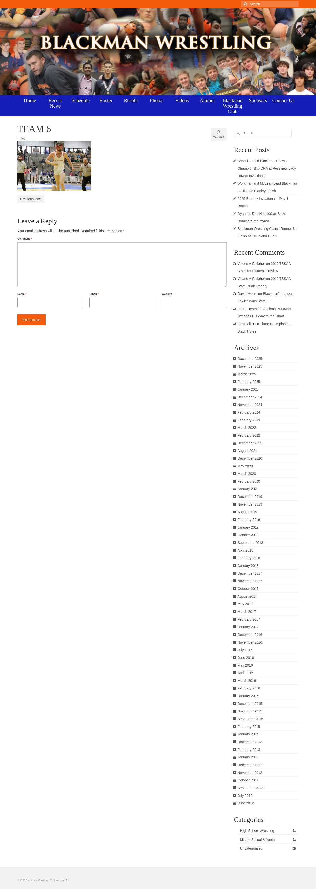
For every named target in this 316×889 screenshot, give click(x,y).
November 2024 (250, 405)
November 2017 (250, 581)
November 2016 (250, 642)
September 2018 (250, 543)
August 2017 (247, 596)
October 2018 (248, 535)
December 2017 (250, 573)
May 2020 (245, 466)
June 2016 (246, 658)
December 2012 (250, 765)
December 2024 (250, 397)
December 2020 (250, 458)
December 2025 (250, 359)
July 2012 (245, 796)
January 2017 (248, 627)
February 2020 (249, 481)
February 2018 (249, 558)
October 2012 (248, 780)
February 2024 (249, 412)
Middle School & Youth (257, 840)
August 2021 (247, 451)
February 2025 (249, 382)
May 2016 (245, 665)
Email (94, 293)
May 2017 (245, 604)
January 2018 (248, 566)
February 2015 (249, 727)
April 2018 (245, 550)
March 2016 (247, 681)
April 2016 (245, 673)
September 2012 (250, 788)
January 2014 (248, 734)
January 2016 (248, 696)
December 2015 (250, 704)
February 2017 (249, 619)
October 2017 (248, 589)
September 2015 (250, 719)
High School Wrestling (257, 831)
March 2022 (247, 428)
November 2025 (250, 366)
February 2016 (249, 688)
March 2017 (247, 612)
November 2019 (250, 504)
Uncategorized (251, 848)
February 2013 (249, 750)
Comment (24, 238)
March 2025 (247, 374)
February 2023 (249, 420)
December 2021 (250, 443)
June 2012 (246, 803)
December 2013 (250, 742)
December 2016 (250, 635)
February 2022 (249, 435)
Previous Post (30, 199)
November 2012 (250, 773)
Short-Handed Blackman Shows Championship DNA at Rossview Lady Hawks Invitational (267, 168)
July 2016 (245, 650)
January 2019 (248, 527)
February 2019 (249, 520)
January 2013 (248, 757)
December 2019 (250, 497)
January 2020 (248, 489)
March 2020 (247, 474)
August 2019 (247, 512)
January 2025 (248, 389)
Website (167, 293)
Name (21, 293)
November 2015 (250, 711)
